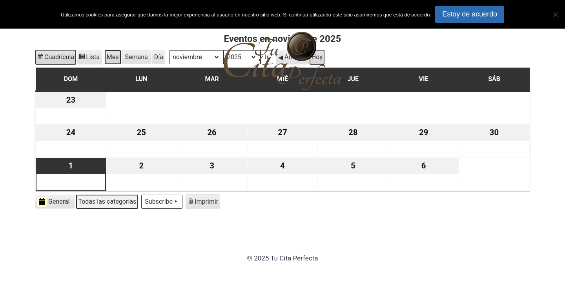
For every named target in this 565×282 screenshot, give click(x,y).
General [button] (53, 202)
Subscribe (162, 202)
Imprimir (202, 202)
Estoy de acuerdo (469, 14)
